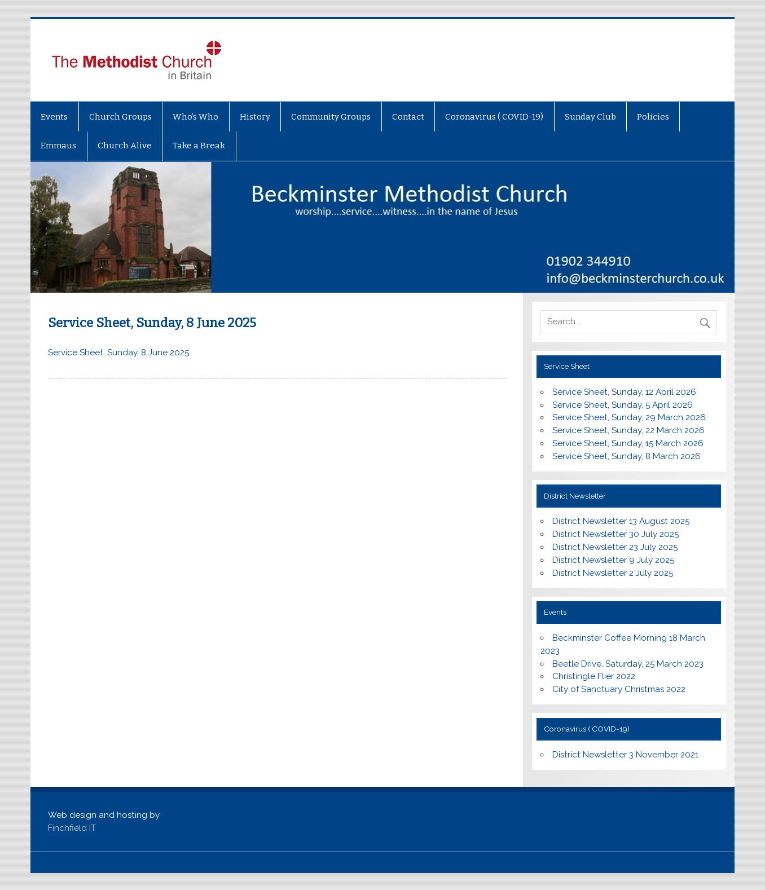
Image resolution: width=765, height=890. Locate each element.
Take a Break (199, 145)
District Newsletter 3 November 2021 (625, 755)
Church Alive (125, 145)
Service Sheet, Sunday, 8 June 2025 (118, 352)
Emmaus (58, 145)
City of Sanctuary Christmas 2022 (618, 689)
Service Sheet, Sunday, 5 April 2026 (622, 405)
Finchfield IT (72, 828)
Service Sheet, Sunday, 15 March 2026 (628, 443)
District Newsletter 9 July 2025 (613, 560)
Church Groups (120, 117)
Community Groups (331, 117)
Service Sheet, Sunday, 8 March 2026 (626, 456)
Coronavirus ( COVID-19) (494, 117)
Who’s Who (195, 117)
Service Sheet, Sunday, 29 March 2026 (629, 417)
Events (54, 117)
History (255, 117)
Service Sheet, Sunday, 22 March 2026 (628, 430)
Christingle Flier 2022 (593, 676)
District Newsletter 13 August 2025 (620, 521)
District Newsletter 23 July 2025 (615, 547)
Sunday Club (590, 117)
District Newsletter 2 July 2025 (612, 573)
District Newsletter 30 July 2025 (615, 534)
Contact (408, 117)
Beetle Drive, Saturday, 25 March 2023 (628, 664)
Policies (653, 117)
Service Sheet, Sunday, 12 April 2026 (624, 392)
